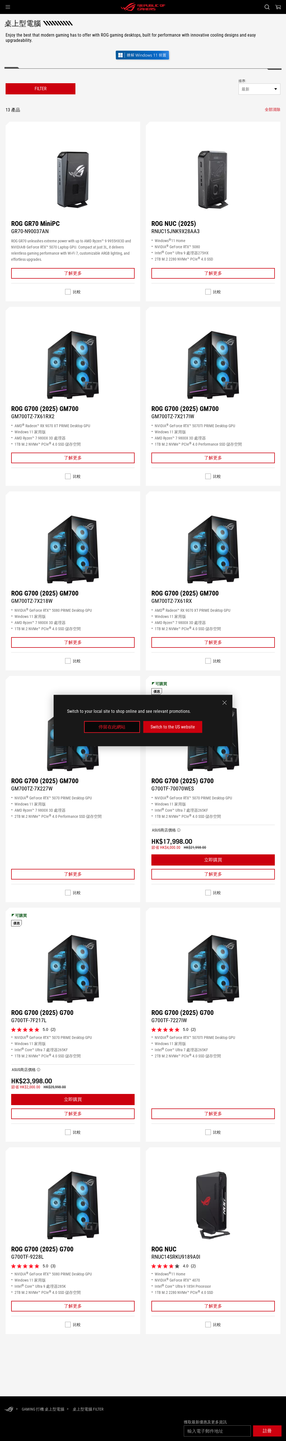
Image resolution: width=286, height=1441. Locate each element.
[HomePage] (8, 1410)
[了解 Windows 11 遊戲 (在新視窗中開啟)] (143, 56)
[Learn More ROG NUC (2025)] (213, 273)
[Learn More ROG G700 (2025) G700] (213, 874)
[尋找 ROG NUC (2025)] (213, 180)
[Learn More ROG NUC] (213, 1306)
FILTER (41, 88)
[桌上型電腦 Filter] (88, 1409)
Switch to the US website (173, 727)
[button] (7, 7)
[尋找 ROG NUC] (213, 1205)
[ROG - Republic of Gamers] (143, 7)
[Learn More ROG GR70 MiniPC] (73, 273)
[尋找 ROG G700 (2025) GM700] (73, 365)
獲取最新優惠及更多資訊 (205, 1422)
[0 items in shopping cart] (278, 7)
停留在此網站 (112, 727)
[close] (224, 702)
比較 (77, 292)
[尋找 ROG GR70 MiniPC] (73, 180)
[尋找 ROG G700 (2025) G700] (73, 969)
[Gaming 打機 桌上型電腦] (43, 1409)
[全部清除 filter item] (272, 109)
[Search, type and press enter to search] (267, 7)
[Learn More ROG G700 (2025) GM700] (73, 457)
